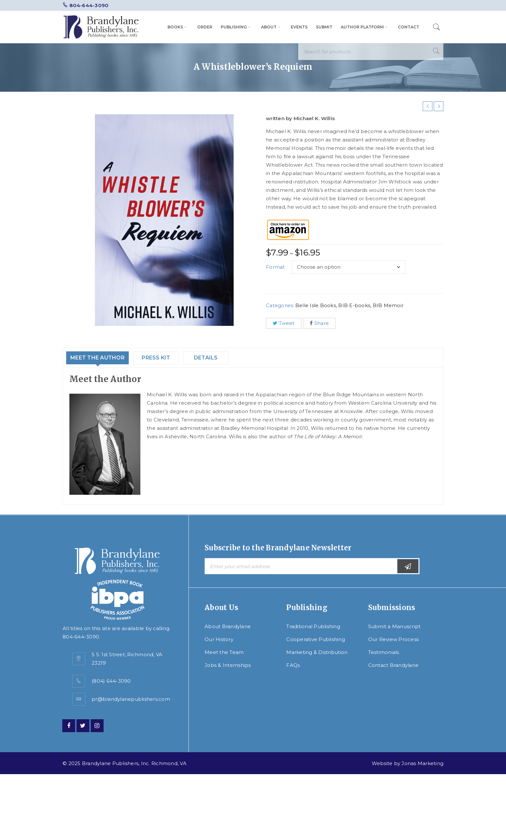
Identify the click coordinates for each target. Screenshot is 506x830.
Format (275, 267)
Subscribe (408, 566)
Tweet (284, 323)
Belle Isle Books (315, 305)
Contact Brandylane (393, 665)
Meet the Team (224, 652)
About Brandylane (228, 626)
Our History (219, 639)
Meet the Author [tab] (103, 358)
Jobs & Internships (228, 665)
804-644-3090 (88, 5)
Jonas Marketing (422, 763)
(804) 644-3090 (111, 681)
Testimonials (383, 652)
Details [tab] (221, 358)
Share (319, 323)
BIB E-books (354, 305)
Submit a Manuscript (394, 626)
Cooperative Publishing (315, 639)
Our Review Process (393, 639)
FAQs (293, 665)
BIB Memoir (388, 305)
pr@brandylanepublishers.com (131, 699)
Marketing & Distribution (317, 652)
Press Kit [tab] (169, 358)
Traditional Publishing (313, 626)
